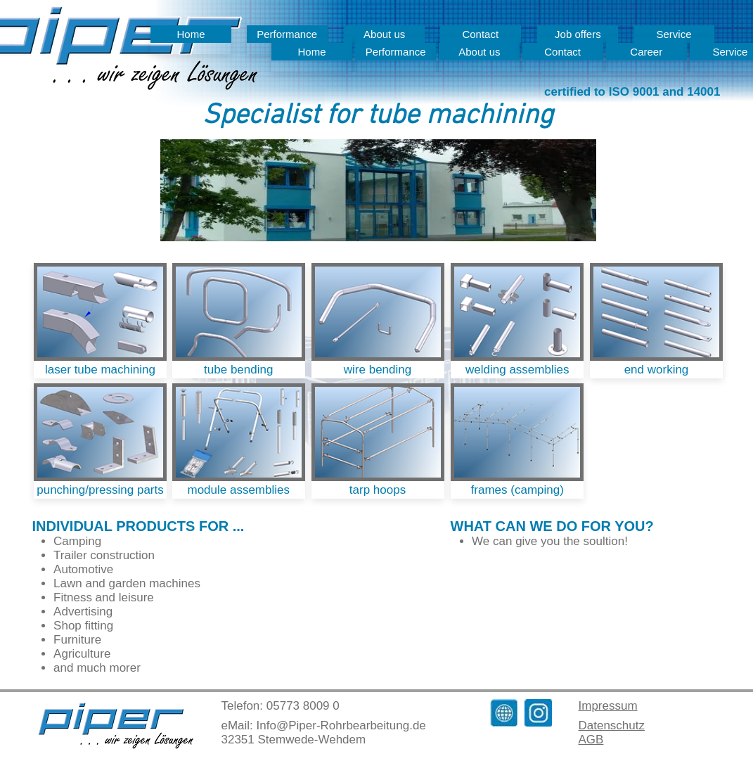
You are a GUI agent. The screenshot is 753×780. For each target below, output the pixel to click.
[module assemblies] (238, 490)
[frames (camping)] (517, 490)
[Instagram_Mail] (538, 713)
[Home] (190, 34)
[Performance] (395, 51)
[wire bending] (377, 369)
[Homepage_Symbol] (503, 713)
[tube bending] (238, 369)
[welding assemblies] (517, 369)
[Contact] (562, 51)
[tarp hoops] (377, 490)
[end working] (656, 369)
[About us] (479, 51)
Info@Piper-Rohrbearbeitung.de (341, 725)
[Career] (646, 51)
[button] (378, 190)
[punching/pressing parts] (100, 490)
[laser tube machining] (100, 369)
